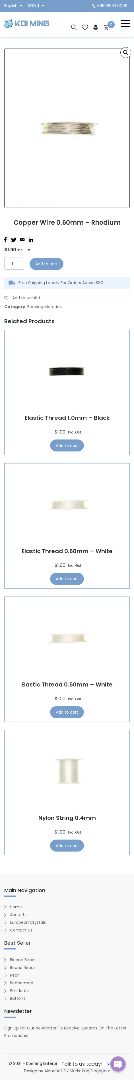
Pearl (15, 975)
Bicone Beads (23, 960)
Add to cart (46, 264)
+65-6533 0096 (109, 6)
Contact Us (21, 930)
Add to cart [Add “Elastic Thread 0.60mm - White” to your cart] (67, 579)
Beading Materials (44, 307)
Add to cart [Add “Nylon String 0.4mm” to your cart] (67, 845)
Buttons (17, 998)
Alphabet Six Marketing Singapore (77, 1071)
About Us (19, 915)
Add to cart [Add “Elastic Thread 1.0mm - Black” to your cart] (67, 445)
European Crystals (28, 922)
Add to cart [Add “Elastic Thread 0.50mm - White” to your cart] (67, 712)
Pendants (19, 990)
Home (16, 907)
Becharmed (21, 983)
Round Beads (23, 967)
